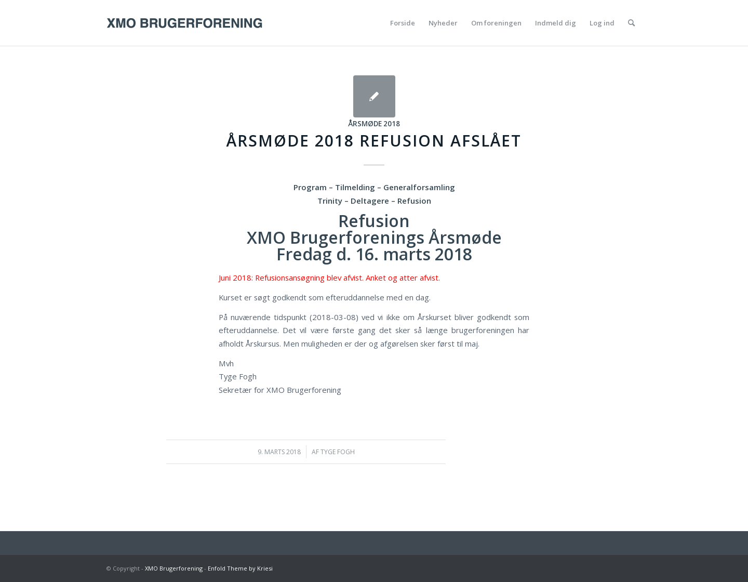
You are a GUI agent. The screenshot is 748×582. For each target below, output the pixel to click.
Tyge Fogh (337, 451)
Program (310, 187)
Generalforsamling (419, 187)
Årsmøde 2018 (374, 123)
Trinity (329, 200)
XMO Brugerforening (174, 568)
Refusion (414, 200)
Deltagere (370, 200)
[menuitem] (402, 23)
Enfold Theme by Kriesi (240, 568)
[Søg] (631, 23)
